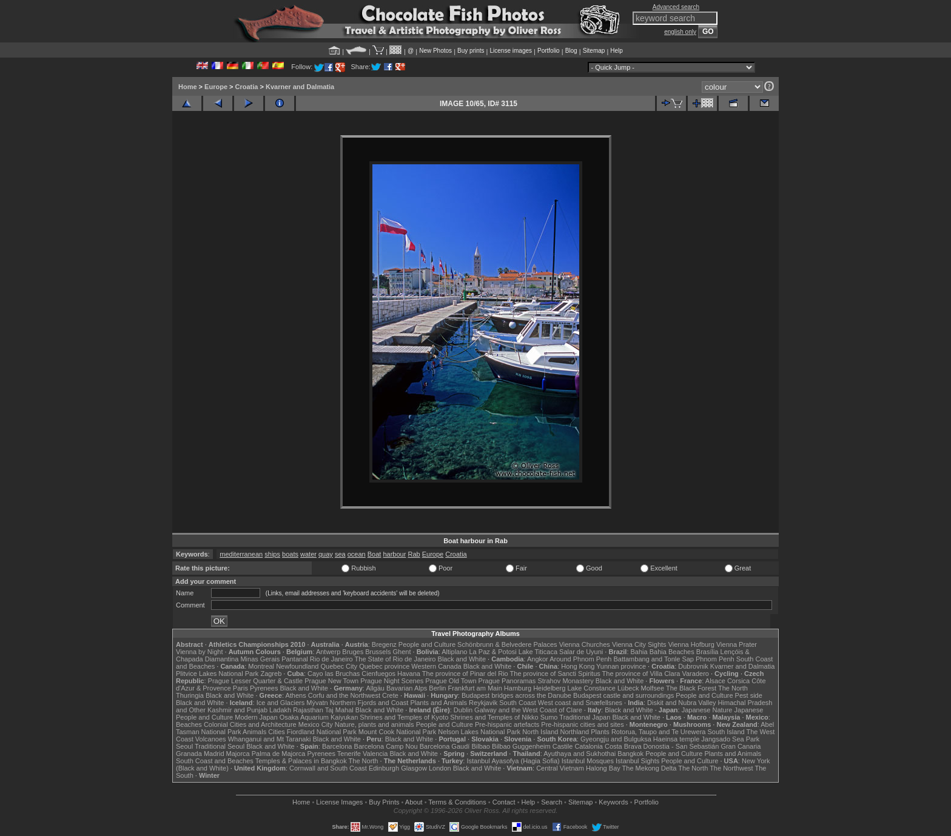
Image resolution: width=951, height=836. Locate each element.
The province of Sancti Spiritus (555, 673)
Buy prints (470, 50)
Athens (295, 695)
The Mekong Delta (649, 768)
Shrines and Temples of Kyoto (404, 717)
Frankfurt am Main (475, 688)
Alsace (715, 680)
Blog (571, 50)
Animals (254, 731)
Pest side (748, 695)
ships (272, 554)
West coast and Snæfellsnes (580, 702)
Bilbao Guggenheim (521, 746)
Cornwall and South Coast (328, 768)
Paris (240, 688)
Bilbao (480, 746)
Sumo (549, 717)
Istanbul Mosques (588, 760)
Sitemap (594, 50)
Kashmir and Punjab (237, 710)
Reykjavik (483, 702)
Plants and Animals (438, 702)
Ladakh (280, 710)
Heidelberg (549, 688)
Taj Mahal (339, 710)
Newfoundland (297, 666)
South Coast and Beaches (215, 760)
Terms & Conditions (457, 802)
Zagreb (270, 673)
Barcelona (337, 746)
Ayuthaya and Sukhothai (579, 753)
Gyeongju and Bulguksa (615, 739)
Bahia (639, 651)
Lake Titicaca (538, 651)
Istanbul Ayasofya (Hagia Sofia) (512, 760)
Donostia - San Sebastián (681, 746)
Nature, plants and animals (374, 724)
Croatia (246, 86)
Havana (408, 673)
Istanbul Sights (637, 760)
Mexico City (315, 724)
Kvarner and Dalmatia (300, 86)
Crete (390, 695)
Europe (215, 86)
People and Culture (426, 644)
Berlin (437, 688)
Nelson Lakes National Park (479, 731)
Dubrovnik (693, 666)
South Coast (517, 702)
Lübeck (628, 688)
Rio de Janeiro (331, 659)
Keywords (613, 802)
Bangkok (630, 753)
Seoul (184, 746)
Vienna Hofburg (691, 644)
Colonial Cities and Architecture (250, 724)
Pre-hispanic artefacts (507, 724)
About (414, 802)
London (440, 768)
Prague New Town (331, 680)
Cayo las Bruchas (333, 673)
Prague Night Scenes (391, 680)
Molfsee (653, 688)
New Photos (435, 50)
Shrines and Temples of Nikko (494, 717)
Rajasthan (308, 710)
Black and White (462, 659)
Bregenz (384, 644)
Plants (600, 731)
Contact (504, 802)
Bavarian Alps (406, 688)
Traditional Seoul (219, 746)
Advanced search (676, 7)
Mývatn (317, 702)
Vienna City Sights (639, 644)
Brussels (378, 651)
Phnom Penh (715, 659)
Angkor (537, 659)
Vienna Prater (736, 644)
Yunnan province (621, 666)
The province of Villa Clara (641, 673)
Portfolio (548, 50)
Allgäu (375, 688)
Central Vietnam (560, 768)
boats (290, 554)
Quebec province (384, 666)
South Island (726, 731)
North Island (540, 731)
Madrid (214, 753)
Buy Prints (384, 802)
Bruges (352, 651)
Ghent (402, 651)
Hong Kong (577, 666)
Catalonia (588, 746)
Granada (189, 753)
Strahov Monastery (565, 680)
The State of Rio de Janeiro (395, 659)
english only (680, 31)
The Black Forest (691, 688)
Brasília (707, 651)
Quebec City (339, 666)
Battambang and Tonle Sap (653, 659)
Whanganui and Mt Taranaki (269, 739)
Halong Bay (603, 768)
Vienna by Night (199, 651)
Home (187, 86)
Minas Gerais (260, 659)
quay (325, 554)
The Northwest (731, 768)
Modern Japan (256, 717)
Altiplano (454, 651)
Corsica (738, 680)
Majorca (238, 753)
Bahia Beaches (672, 651)
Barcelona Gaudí (445, 746)
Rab (414, 554)
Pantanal (294, 659)
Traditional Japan (584, 717)
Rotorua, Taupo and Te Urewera (658, 731)
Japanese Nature (707, 710)
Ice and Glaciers (280, 702)
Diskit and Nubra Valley (681, 702)
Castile (563, 746)
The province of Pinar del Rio (465, 673)
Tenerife (349, 753)
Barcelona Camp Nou (386, 746)
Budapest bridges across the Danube (516, 695)
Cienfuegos (378, 673)
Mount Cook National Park (397, 731)
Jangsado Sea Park (730, 739)
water (308, 554)
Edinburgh (384, 768)
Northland (575, 731)
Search (551, 802)
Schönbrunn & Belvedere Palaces (507, 644)
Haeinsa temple (676, 739)
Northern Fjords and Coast (369, 702)
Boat (374, 554)
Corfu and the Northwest (344, 695)
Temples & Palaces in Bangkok (301, 760)
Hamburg (517, 688)
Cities (276, 731)
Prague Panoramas (507, 680)
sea (340, 554)
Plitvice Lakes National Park (217, 673)
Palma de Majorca (279, 753)
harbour (394, 554)
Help (616, 50)
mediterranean (241, 554)
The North (733, 688)
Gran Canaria (741, 746)
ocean (357, 554)
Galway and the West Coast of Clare (528, 710)
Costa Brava (623, 746)
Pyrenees (264, 688)
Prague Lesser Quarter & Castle (255, 680)
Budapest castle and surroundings (623, 695)
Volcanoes (210, 739)
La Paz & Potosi (493, 651)
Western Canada (436, 666)
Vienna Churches (584, 644)
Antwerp (328, 651)
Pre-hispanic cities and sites (582, 724)
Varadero (695, 673)
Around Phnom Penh (580, 659)
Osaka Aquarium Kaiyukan (319, 717)
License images (511, 50)
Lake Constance (591, 688)
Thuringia (190, 695)
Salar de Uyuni (581, 651)
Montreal (261, 666)
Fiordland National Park (322, 731)
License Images (339, 802)
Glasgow (414, 768)
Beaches (189, 724)
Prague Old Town (450, 680)
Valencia (375, 753)
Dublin (463, 710)
